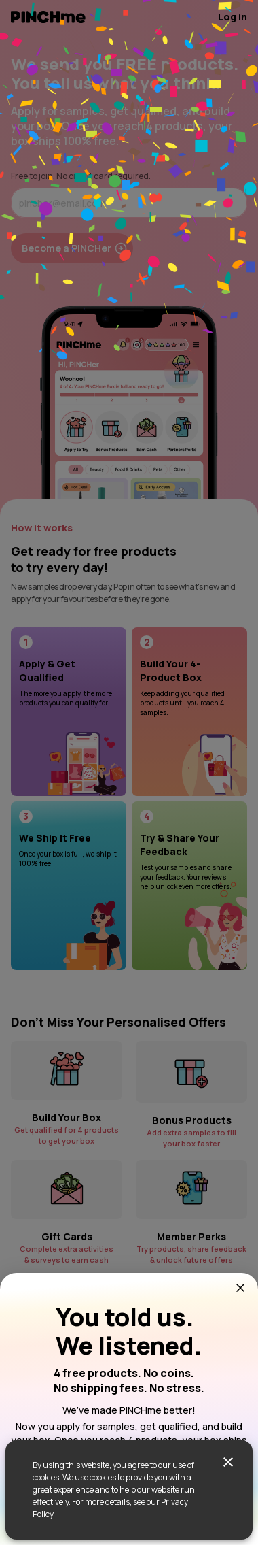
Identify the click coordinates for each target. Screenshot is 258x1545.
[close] (228, 1462)
